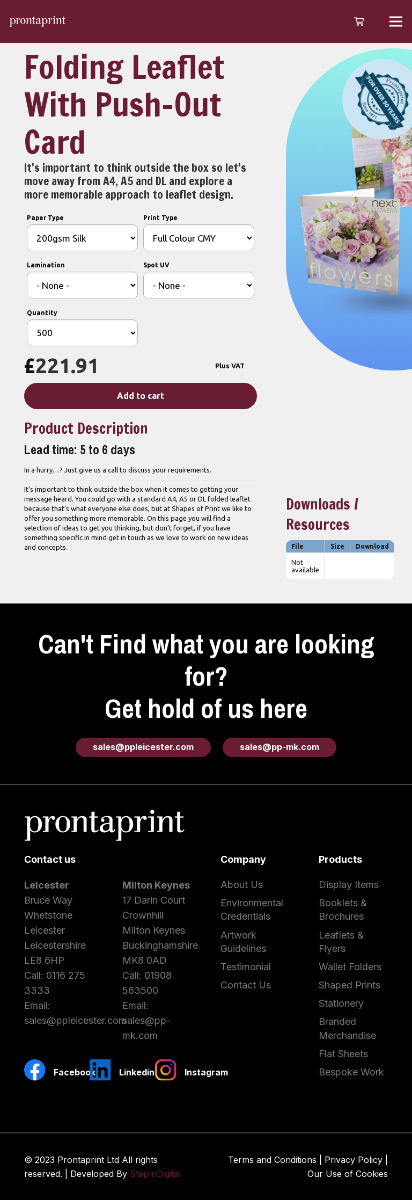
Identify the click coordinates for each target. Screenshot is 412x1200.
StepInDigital (155, 1173)
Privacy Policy (353, 1159)
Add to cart (140, 396)
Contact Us (245, 985)
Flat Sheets (343, 1053)
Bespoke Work (351, 1072)
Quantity (42, 312)
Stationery (341, 1003)
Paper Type (45, 217)
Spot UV (156, 264)
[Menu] (396, 21)
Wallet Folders (350, 966)
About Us (241, 884)
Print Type (160, 217)
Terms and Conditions (272, 1159)
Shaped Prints (349, 985)
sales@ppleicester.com (75, 1020)
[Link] (37, 21)
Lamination (46, 264)
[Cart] (358, 21)
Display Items (349, 884)
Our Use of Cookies (347, 1173)
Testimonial (245, 966)
